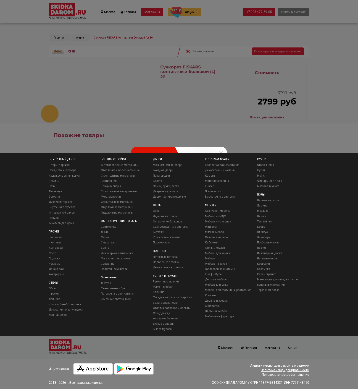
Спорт (52, 253)
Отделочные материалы (117, 207)
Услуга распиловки (165, 302)
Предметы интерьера (62, 170)
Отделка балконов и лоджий (171, 308)
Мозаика (262, 210)
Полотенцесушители (114, 269)
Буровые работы (163, 323)
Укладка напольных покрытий (172, 297)
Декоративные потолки (168, 267)
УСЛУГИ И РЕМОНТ (165, 275)
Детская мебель (215, 279)
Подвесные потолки (166, 262)
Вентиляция (109, 181)
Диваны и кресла (216, 300)
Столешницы (265, 165)
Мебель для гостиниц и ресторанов (228, 290)
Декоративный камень (219, 170)
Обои (52, 288)
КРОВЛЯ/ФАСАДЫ (217, 159)
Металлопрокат (111, 196)
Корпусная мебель (217, 210)
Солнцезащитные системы (170, 226)
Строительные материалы (118, 175)
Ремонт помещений (166, 281)
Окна (156, 210)
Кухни (261, 170)
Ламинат (262, 205)
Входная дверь (163, 170)
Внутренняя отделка (62, 207)
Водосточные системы (220, 196)
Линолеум (263, 237)
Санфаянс (107, 263)
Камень (210, 175)
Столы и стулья (215, 247)
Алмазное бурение (165, 318)
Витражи (158, 232)
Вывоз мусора (162, 329)
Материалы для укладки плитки (278, 279)
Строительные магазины (117, 202)
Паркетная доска (268, 200)
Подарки (54, 258)
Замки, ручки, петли (166, 186)
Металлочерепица (217, 181)
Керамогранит (266, 274)
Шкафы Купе (213, 274)
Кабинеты (211, 242)
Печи (52, 186)
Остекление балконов (167, 221)
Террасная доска (268, 290)
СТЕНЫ (53, 282)
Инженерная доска (269, 253)
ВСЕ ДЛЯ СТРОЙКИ (113, 159)
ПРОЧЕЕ (54, 231)
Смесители (108, 242)
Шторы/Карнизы (59, 165)
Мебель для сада (216, 284)
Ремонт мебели (163, 286)
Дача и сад (56, 269)
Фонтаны (55, 242)
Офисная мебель (216, 237)
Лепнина (54, 299)
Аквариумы (56, 274)
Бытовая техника (268, 186)
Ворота (157, 181)
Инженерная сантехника (117, 253)
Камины (54, 181)
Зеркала (54, 196)
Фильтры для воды (269, 181)
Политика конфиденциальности (285, 370)
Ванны (105, 247)
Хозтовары (56, 247)
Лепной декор (58, 314)
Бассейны (55, 237)
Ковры (261, 226)
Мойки (261, 175)
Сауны (105, 237)
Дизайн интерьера (61, 202)
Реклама (54, 263)
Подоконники (162, 242)
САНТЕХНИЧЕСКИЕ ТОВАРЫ (119, 221)
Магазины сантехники (115, 258)
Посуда (54, 217)
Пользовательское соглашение (285, 374)
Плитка (261, 216)
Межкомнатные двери (167, 165)
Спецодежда (161, 313)
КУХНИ (261, 159)
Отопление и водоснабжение (120, 170)
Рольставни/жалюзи (166, 237)
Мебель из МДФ (215, 216)
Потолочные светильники (117, 293)
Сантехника (108, 226)
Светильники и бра (113, 288)
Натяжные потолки (165, 256)
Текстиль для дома (61, 223)
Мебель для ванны (217, 253)
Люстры (106, 283)
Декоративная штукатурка (66, 309)
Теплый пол (264, 221)
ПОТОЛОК (159, 251)
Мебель (210, 258)
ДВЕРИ (157, 159)
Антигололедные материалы (120, 165)
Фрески (54, 293)
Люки (104, 232)
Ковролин (263, 263)
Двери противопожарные (169, 196)
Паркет (261, 247)
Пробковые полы (268, 242)
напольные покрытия (271, 284)
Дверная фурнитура (166, 191)
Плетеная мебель (216, 311)
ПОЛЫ (261, 194)
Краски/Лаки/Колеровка (65, 304)
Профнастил (213, 191)
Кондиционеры (111, 186)
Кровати (210, 295)
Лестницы (55, 191)
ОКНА (157, 205)
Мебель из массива (218, 221)
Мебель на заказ (216, 263)
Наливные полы (267, 258)
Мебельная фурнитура (219, 316)
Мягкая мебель (215, 232)
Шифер (209, 186)
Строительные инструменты (119, 191)
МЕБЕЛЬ (210, 205)
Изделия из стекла (165, 216)
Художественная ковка (64, 175)
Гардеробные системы (220, 269)
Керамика (263, 269)
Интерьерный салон (62, 212)
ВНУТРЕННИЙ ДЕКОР (62, 159)
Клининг (158, 292)
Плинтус (262, 232)
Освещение (108, 277)
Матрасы (211, 226)
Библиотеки (212, 306)
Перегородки (161, 175)
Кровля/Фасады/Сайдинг (222, 165)
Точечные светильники (116, 299)
